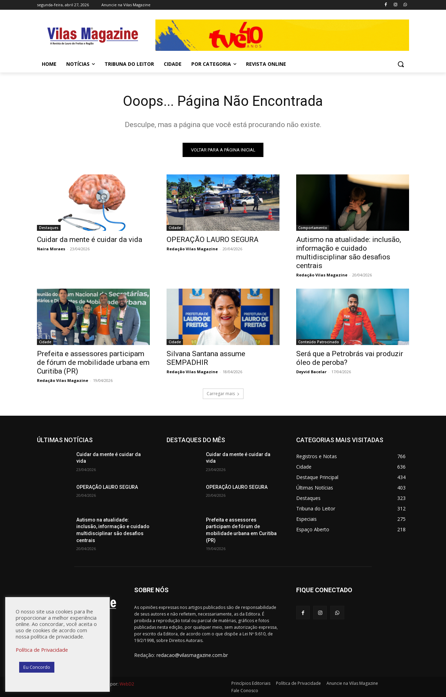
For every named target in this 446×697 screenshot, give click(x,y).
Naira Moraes (51, 248)
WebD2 (126, 684)
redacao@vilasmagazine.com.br (192, 655)
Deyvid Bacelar (311, 371)
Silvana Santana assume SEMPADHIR (206, 358)
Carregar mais (223, 394)
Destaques (49, 227)
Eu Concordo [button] (36, 667)
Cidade (175, 227)
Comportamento (312, 227)
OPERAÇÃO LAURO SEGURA (213, 239)
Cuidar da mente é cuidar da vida (89, 239)
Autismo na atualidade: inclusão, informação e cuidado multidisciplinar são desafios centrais (348, 252)
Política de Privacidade (42, 649)
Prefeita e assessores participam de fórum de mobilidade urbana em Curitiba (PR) (93, 362)
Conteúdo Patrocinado (318, 341)
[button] (400, 64)
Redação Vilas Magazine (192, 248)
